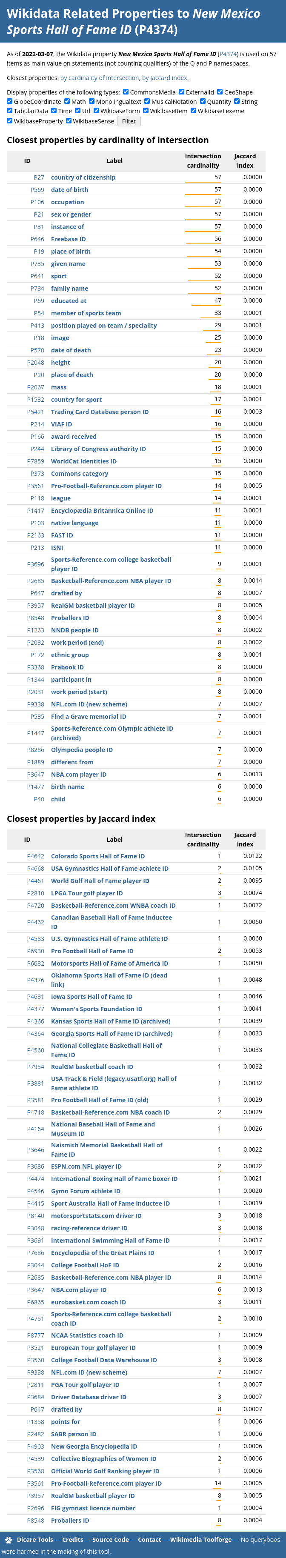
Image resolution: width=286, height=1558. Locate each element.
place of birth (71, 251)
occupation (67, 202)
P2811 (35, 1385)
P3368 (35, 667)
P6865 (35, 1302)
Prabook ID (67, 667)
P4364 (35, 1033)
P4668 (35, 868)
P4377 (35, 1009)
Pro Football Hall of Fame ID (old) (100, 1100)
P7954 (35, 1067)
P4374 (228, 54)
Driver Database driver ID (88, 1397)
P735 (37, 264)
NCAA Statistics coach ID (87, 1335)
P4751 (35, 1319)
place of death (72, 375)
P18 (39, 338)
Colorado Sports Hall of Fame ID (98, 856)
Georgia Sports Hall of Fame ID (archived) (112, 1033)
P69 (39, 301)
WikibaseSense (93, 121)
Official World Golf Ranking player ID (105, 1471)
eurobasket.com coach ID (88, 1302)
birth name (67, 787)
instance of (67, 227)
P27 (39, 177)
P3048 (35, 1228)
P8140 (35, 1216)
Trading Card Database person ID (100, 412)
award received (74, 436)
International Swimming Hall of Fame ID (110, 1240)
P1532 (35, 399)
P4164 (35, 1129)
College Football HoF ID (85, 1265)
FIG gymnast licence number (93, 1508)
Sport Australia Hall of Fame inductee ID (110, 1203)
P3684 (35, 1397)
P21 (39, 214)
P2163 (35, 535)
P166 (37, 436)
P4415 (35, 1203)
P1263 (35, 630)
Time (65, 111)
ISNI (57, 547)
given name (68, 264)
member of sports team (86, 313)
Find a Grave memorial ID (88, 716)
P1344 (35, 679)
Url (86, 111)
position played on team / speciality (104, 325)
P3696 (35, 564)
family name (69, 288)
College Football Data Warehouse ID (104, 1360)
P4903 (35, 1446)
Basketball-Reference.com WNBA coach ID (113, 905)
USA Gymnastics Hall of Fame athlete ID (110, 868)
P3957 (35, 605)
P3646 (35, 1150)
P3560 (35, 1360)
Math (79, 101)
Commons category (79, 473)
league (61, 498)
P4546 (35, 1191)
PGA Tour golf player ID (85, 1385)
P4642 (35, 856)
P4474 (35, 1179)
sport (59, 276)
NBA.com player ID (79, 774)
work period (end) (77, 642)
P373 (37, 473)
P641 (37, 276)
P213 (37, 547)
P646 (37, 239)
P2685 (35, 581)
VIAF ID (61, 424)
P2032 (35, 642)
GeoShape (238, 92)
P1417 (35, 510)
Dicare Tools (35, 1539)
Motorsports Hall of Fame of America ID (110, 963)
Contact (149, 1539)
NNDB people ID (75, 630)
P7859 (35, 461)
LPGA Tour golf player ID (87, 893)
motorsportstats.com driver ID (96, 1216)
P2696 (35, 1508)
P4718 (35, 1112)
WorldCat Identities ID (84, 461)
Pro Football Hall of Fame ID (92, 951)
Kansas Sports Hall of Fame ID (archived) (111, 1021)
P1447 (35, 733)
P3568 (35, 1471)
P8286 (35, 750)
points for (65, 1422)
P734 (37, 288)
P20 (39, 375)
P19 (39, 251)
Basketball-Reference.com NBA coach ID (110, 1112)
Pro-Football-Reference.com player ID (106, 486)
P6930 (35, 951)
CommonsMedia (153, 92)
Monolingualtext (118, 101)
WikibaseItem (169, 111)
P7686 (35, 1253)
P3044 (35, 1265)
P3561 (35, 486)
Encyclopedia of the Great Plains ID (102, 1253)
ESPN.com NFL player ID (86, 1166)
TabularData (31, 111)
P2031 (35, 692)
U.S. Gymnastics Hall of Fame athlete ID (109, 939)
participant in (71, 679)
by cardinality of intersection (99, 78)
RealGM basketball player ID (93, 605)
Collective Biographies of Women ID (104, 1459)
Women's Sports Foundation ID (97, 1009)
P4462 (35, 922)
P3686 (35, 1166)
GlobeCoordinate (37, 101)
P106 (37, 202)
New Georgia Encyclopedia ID (94, 1446)
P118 (37, 498)
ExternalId (200, 92)
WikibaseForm (120, 111)
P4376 (35, 980)
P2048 (35, 362)
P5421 (35, 412)
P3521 (35, 1348)
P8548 (35, 618)
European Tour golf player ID (93, 1348)
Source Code (110, 1539)
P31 (39, 227)
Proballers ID (70, 618)
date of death (71, 350)
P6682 (35, 963)
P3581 (35, 1100)
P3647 (35, 774)
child (58, 799)
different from (72, 762)
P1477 (35, 787)
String (249, 101)
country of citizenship (83, 177)
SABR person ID (74, 1434)
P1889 (35, 762)
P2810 (35, 893)
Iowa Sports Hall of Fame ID (92, 996)
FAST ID (62, 535)
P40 (39, 799)
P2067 (35, 387)
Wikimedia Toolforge (201, 1539)
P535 (37, 716)
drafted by (66, 593)
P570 (37, 350)
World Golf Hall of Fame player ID (100, 881)
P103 (37, 523)
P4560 (35, 1050)
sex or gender (71, 214)
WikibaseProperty (38, 121)
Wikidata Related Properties (90, 13)
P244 (37, 449)
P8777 (35, 1335)
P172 (37, 655)
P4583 (35, 939)
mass (58, 387)
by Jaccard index (164, 78)
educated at (68, 301)
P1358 (35, 1422)
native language (75, 523)
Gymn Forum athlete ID (85, 1191)
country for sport (76, 399)
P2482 (35, 1434)
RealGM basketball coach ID (92, 1067)
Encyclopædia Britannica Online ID (102, 510)
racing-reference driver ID (89, 1228)
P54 (39, 313)
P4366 (35, 1021)
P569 (37, 190)
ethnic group (70, 655)
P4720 (35, 905)
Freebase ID (68, 239)
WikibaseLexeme (221, 111)
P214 (37, 424)
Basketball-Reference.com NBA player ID (111, 581)
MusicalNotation (174, 101)
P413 (37, 325)
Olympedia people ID (82, 750)
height (60, 362)
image (60, 338)
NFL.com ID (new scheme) (89, 704)
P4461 (35, 881)
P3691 (35, 1240)
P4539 (35, 1459)
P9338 (35, 704)
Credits (72, 1539)
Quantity (219, 101)
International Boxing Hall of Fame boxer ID (114, 1179)
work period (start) (79, 692)
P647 (37, 593)
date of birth (70, 190)
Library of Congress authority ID (98, 449)
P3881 (35, 1083)
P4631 (35, 996)
